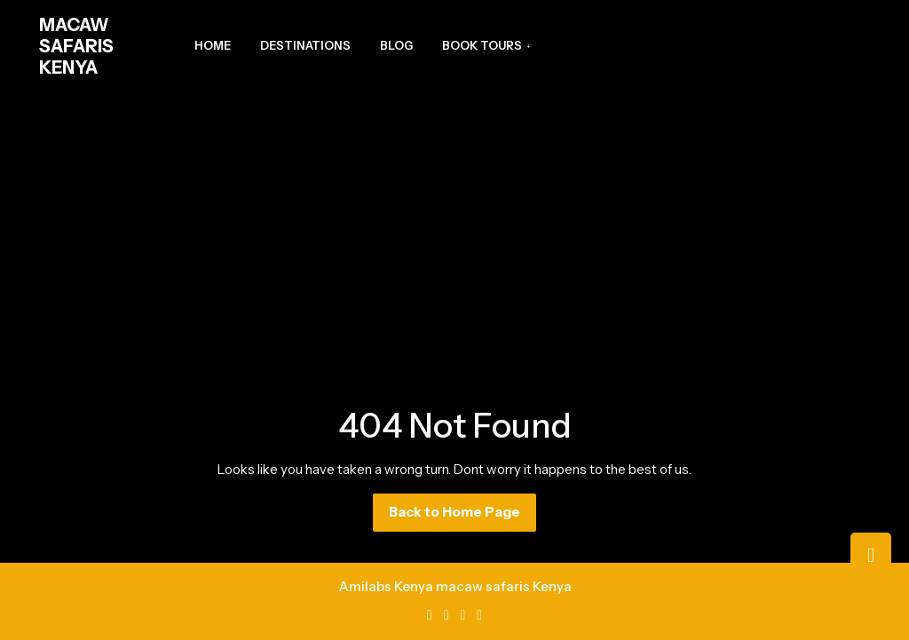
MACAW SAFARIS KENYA (76, 46)
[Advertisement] (454, 225)
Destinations (305, 45)
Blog (396, 45)
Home (212, 45)
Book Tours (482, 45)
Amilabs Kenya (385, 586)
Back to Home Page (462, 517)
